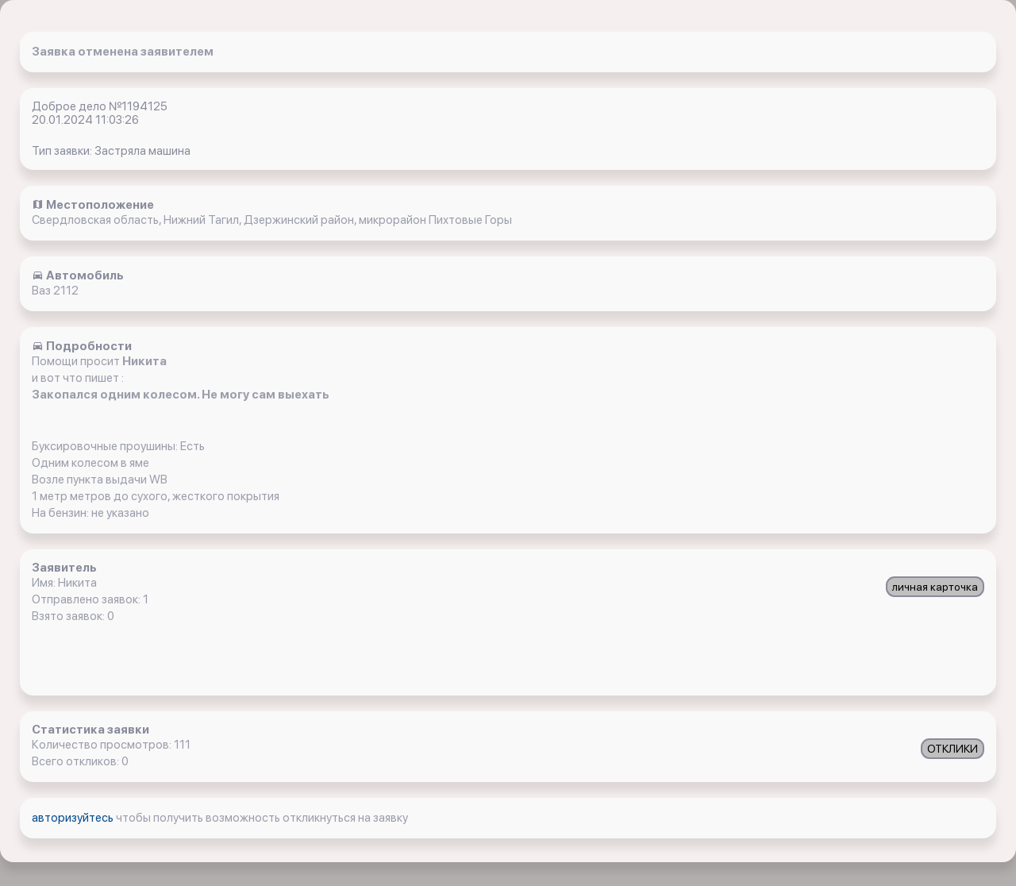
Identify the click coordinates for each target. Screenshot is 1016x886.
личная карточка (935, 586)
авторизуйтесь (74, 818)
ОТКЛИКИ (952, 748)
